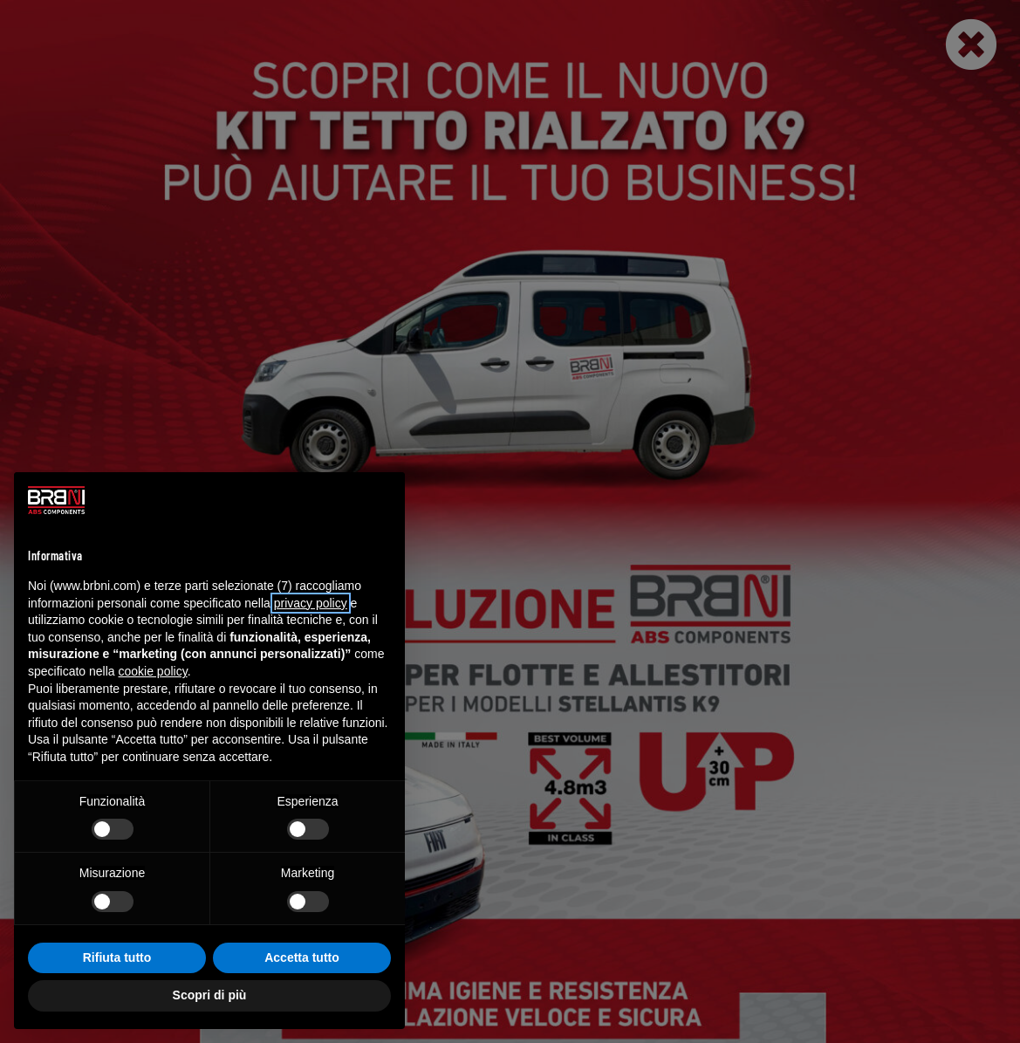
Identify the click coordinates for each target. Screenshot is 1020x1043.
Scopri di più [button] (210, 995)
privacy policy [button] (310, 603)
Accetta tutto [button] (301, 957)
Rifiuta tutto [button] (117, 957)
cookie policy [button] (153, 671)
